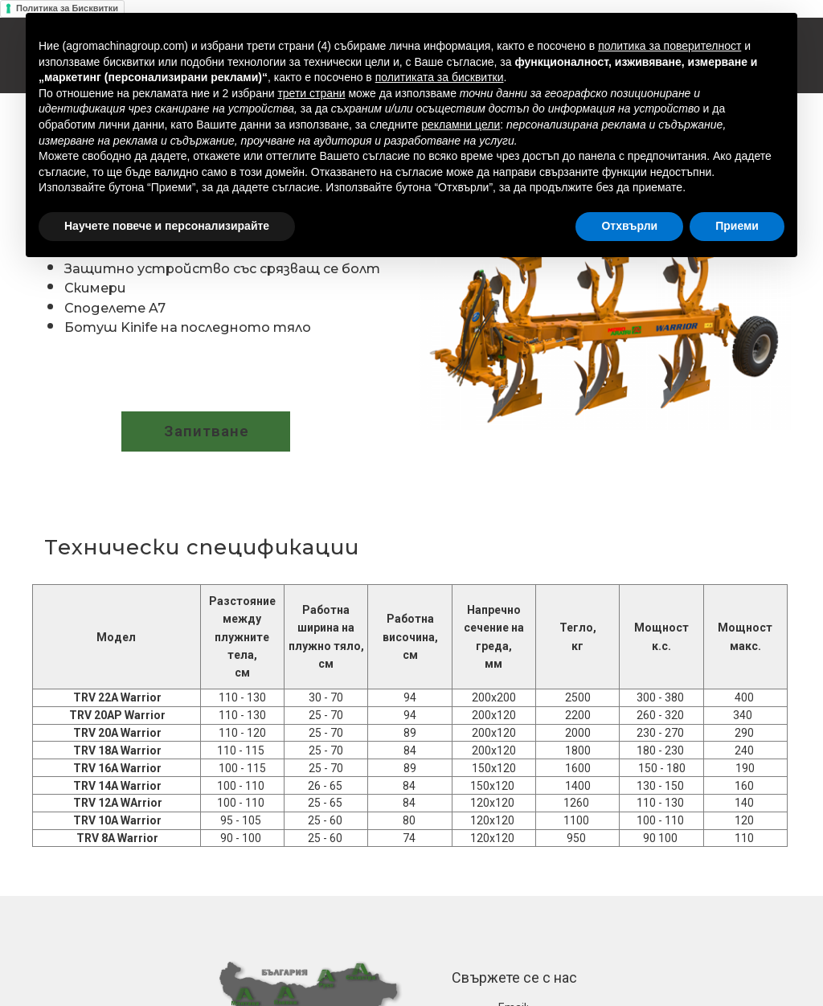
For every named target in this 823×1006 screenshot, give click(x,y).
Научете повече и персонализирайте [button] (166, 225)
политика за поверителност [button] (669, 45)
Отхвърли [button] (629, 225)
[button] (205, 431)
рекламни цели (460, 124)
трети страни (311, 93)
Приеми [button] (737, 225)
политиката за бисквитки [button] (439, 77)
